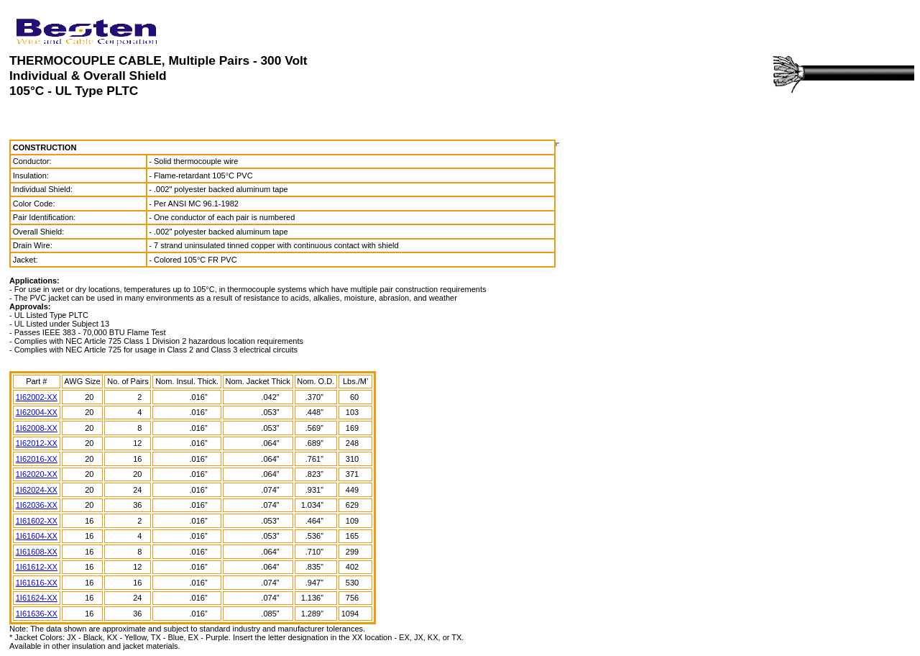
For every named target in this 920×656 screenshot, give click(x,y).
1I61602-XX (37, 520)
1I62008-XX (37, 428)
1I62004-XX (37, 412)
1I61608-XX (37, 551)
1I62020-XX (37, 474)
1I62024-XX (37, 490)
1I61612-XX (37, 566)
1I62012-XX (37, 443)
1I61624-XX (37, 597)
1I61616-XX (37, 582)
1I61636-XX (37, 613)
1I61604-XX (37, 536)
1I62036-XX (37, 505)
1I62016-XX (37, 459)
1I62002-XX (37, 397)
